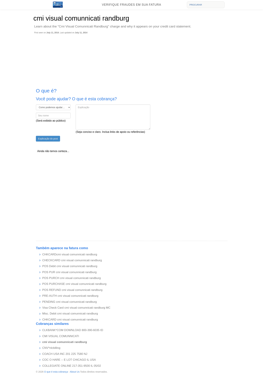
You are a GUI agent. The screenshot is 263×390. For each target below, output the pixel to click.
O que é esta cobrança (56, 371)
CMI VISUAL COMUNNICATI (60, 336)
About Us (75, 371)
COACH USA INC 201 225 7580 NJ (64, 354)
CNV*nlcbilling (51, 347)
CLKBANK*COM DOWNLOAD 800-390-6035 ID (72, 330)
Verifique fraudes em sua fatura (131, 4)
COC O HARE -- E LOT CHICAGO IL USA (69, 359)
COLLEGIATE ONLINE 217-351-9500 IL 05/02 (71, 365)
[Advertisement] (132, 59)
